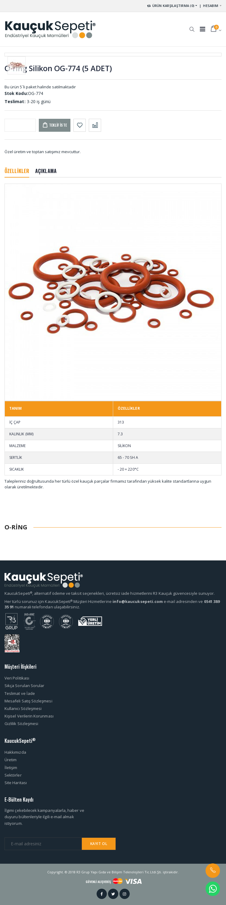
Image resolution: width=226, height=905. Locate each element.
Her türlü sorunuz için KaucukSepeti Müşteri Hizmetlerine (59, 601)
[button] (192, 26)
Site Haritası (16, 782)
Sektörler (13, 775)
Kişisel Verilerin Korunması (29, 716)
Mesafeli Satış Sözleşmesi (28, 701)
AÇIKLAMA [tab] (46, 171)
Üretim (11, 759)
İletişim (11, 767)
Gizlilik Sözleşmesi (21, 723)
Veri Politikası (17, 678)
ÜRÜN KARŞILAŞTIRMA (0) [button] (170, 5)
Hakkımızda (15, 752)
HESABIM (210, 5)
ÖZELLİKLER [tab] (17, 171)
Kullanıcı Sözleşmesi (23, 708)
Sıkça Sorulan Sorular (24, 685)
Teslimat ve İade (20, 693)
